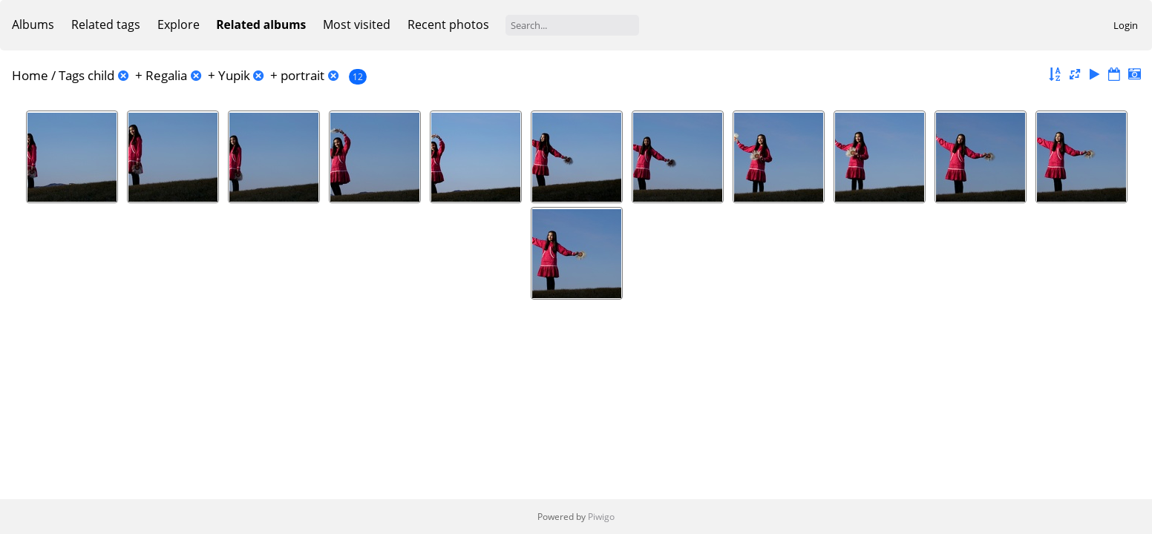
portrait (302, 75)
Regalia (166, 75)
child (101, 75)
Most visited (356, 24)
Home (30, 75)
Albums (33, 24)
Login (1125, 25)
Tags (72, 75)
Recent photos (448, 24)
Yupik (234, 75)
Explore (178, 24)
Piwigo (601, 516)
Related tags (105, 24)
